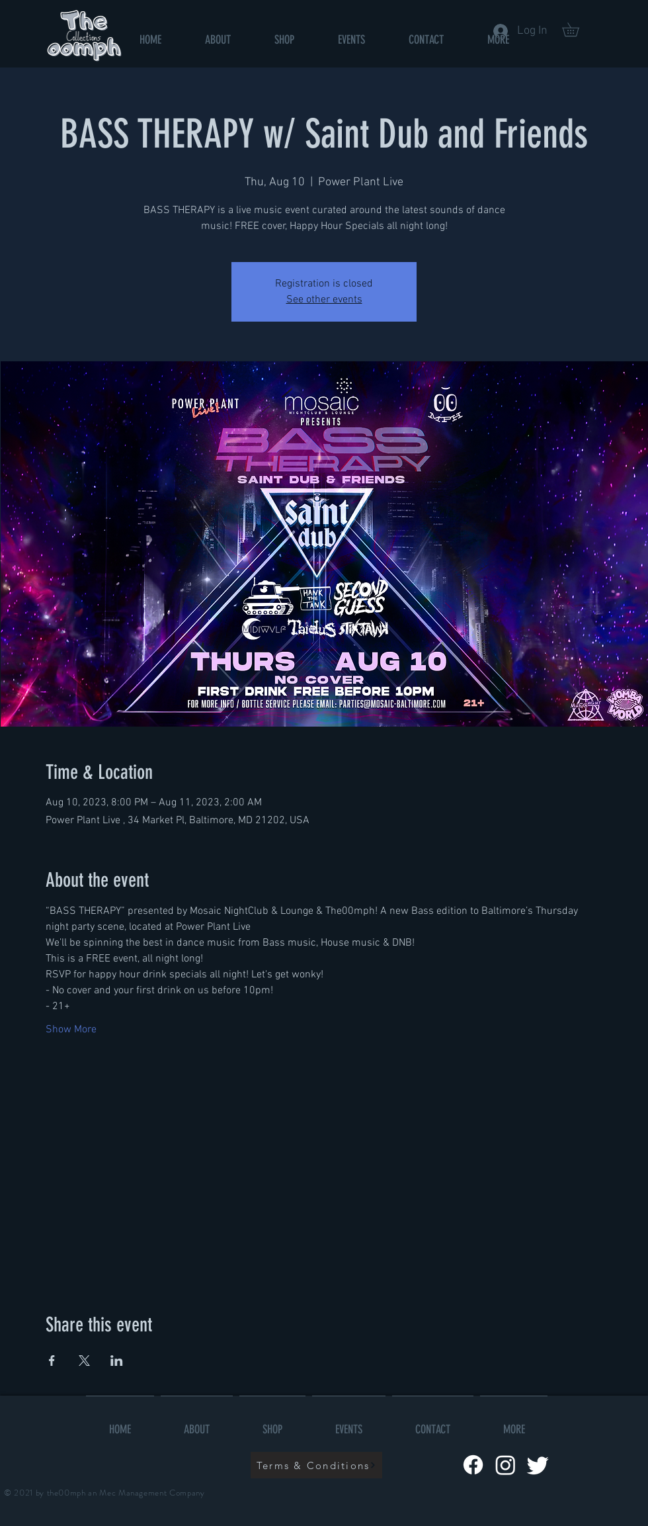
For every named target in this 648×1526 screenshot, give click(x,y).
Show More (71, 1029)
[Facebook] (473, 1465)
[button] (577, 29)
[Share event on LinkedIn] (116, 1360)
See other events (324, 299)
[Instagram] (505, 1465)
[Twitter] (538, 1465)
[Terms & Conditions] (316, 1465)
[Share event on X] (84, 1360)
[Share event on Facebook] (52, 1360)
